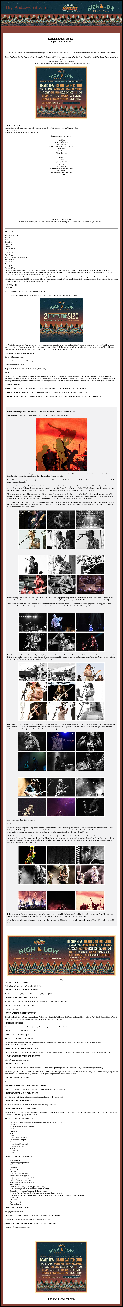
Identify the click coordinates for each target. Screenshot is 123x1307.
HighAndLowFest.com (26, 7)
